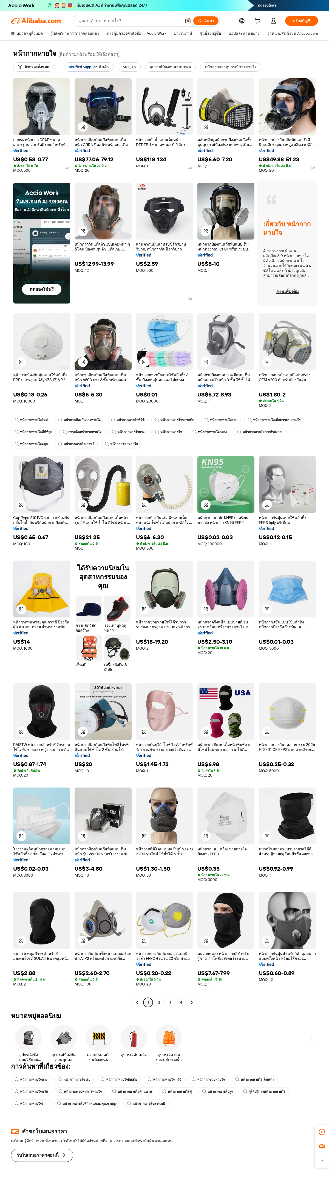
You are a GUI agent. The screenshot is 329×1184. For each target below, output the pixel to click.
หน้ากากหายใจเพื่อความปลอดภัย (274, 420)
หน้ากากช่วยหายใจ (121, 444)
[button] (188, 21)
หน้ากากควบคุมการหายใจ (80, 1091)
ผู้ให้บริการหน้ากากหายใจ (264, 1091)
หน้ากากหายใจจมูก (31, 444)
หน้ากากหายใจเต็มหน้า (254, 1079)
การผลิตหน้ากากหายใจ (82, 432)
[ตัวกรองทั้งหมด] (33, 67)
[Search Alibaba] (129, 21)
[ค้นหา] (206, 20)
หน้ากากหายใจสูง (217, 1091)
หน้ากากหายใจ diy (74, 1079)
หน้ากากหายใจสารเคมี (146, 1103)
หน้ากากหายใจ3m (31, 1103)
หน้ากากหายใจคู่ (177, 1091)
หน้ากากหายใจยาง (128, 432)
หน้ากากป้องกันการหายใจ (79, 420)
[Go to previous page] (137, 1002)
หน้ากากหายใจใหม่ (31, 420)
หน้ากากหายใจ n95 (164, 1079)
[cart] (258, 21)
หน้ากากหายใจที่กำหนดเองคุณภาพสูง (87, 1103)
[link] (322, 1132)
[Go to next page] (192, 1002)
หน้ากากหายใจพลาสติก (174, 420)
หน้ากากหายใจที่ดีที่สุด (33, 432)
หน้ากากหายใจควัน (31, 1091)
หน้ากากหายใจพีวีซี (127, 420)
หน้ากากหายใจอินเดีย (119, 1079)
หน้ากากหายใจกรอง (209, 432)
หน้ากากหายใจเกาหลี (76, 444)
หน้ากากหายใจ (168, 432)
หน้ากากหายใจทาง (31, 1079)
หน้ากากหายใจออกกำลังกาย (260, 432)
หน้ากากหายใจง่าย (221, 420)
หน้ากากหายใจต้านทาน (132, 1091)
